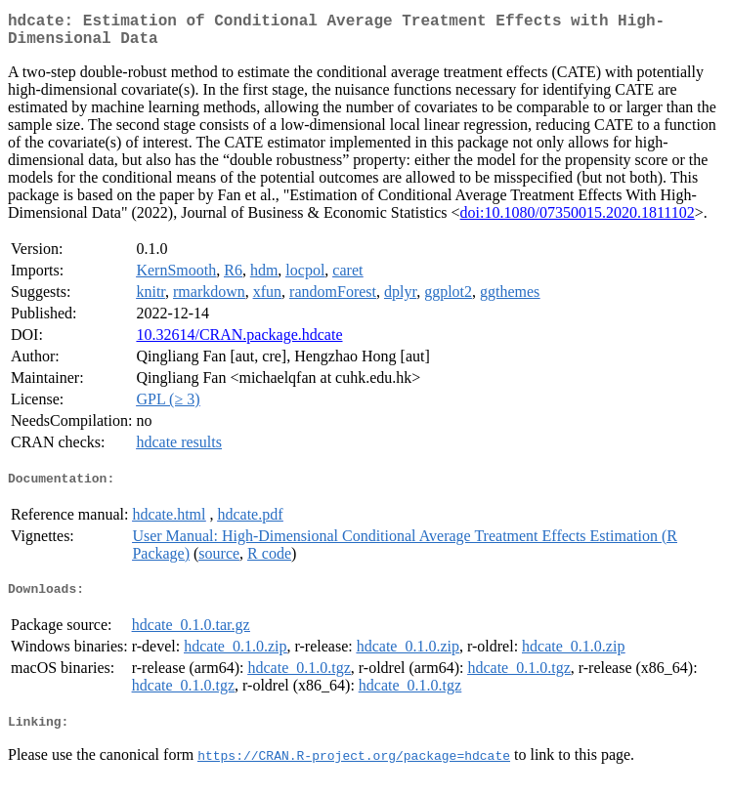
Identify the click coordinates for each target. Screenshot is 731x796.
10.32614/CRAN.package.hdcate (239, 342)
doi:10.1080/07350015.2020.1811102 (577, 220)
